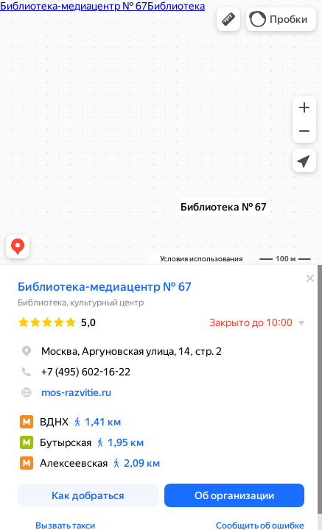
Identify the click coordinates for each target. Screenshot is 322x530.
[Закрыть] (310, 278)
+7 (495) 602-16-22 (74, 372)
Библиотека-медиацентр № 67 (105, 287)
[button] (228, 19)
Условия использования (201, 259)
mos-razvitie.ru (76, 392)
